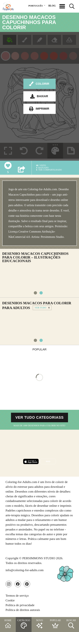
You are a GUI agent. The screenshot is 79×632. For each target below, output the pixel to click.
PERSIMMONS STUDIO (38, 558)
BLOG (52, 5)
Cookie (10, 600)
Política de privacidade (20, 605)
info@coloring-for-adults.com (25, 570)
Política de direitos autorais (23, 610)
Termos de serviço (17, 595)
